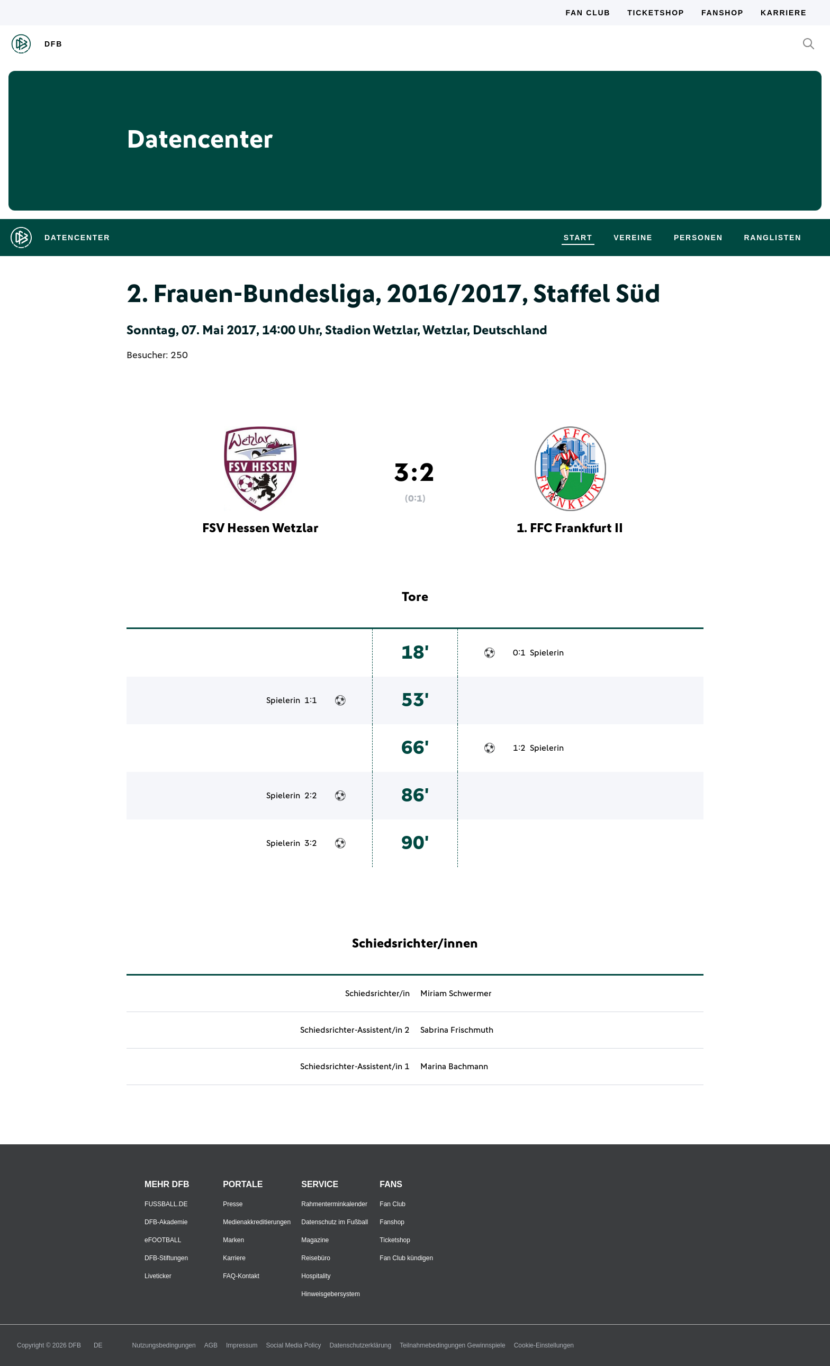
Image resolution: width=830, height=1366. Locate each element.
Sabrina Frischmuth (456, 1030)
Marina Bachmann (454, 1066)
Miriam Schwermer (456, 993)
